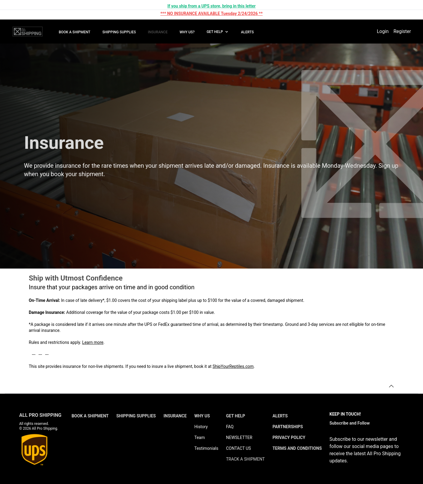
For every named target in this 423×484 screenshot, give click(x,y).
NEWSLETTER (239, 437)
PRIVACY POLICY (289, 437)
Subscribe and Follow (349, 423)
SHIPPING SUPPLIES (119, 32)
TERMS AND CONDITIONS (297, 448)
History (201, 426)
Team (199, 437)
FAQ (230, 426)
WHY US (202, 415)
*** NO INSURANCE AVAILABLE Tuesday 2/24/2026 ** (211, 13)
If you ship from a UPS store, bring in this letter (211, 6)
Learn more (92, 342)
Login (383, 31)
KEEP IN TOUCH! (345, 414)
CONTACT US (238, 448)
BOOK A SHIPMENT (74, 32)
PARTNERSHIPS (288, 426)
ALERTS (247, 32)
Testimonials (206, 448)
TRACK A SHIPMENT (245, 459)
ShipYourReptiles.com (233, 366)
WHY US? (187, 32)
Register (402, 31)
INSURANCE (158, 32)
